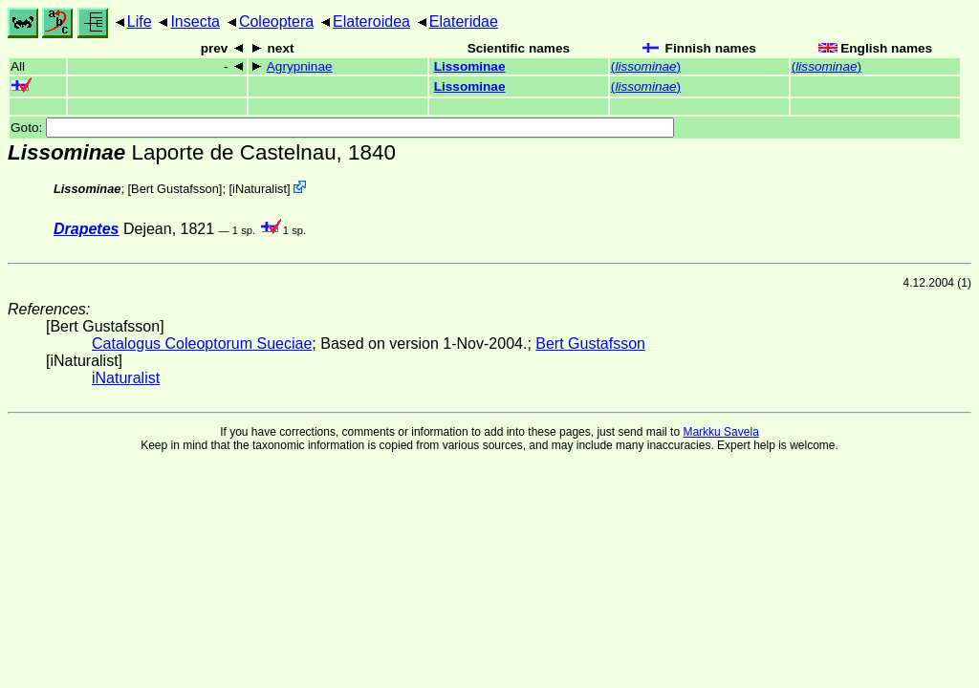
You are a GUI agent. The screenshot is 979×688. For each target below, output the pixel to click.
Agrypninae (300, 66)
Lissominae (470, 66)
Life (139, 21)
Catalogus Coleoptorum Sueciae (202, 343)
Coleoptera (276, 21)
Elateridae (463, 21)
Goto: (342, 127)
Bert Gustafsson (175, 189)
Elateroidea (371, 21)
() (646, 66)
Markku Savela (720, 432)
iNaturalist (259, 189)
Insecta (195, 21)
